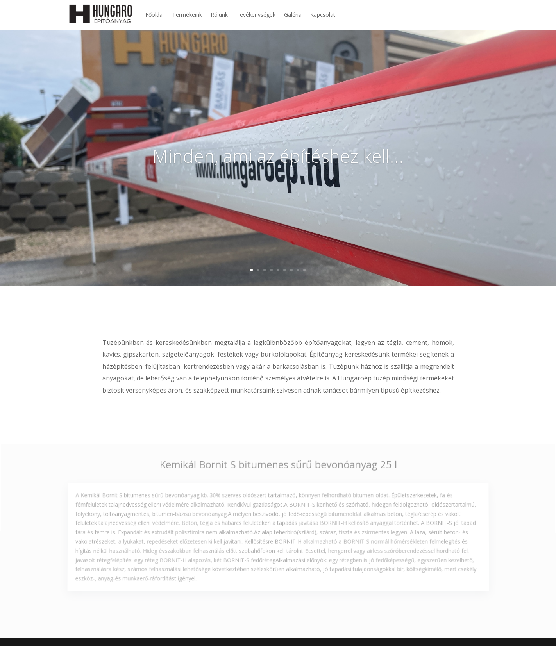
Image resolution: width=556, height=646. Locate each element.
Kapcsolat (322, 14)
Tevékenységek (255, 14)
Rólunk (219, 14)
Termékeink (187, 14)
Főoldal (154, 14)
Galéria (293, 14)
